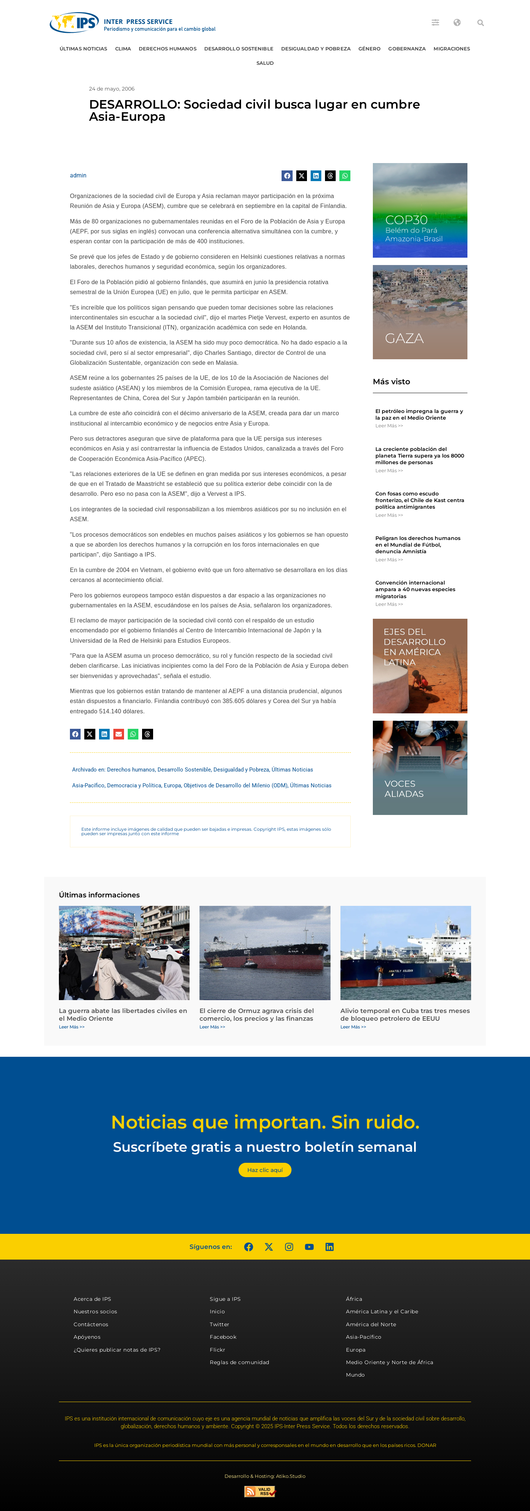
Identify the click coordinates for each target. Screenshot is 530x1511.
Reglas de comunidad (239, 1362)
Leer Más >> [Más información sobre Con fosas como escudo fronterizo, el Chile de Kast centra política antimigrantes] (389, 515)
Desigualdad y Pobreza (316, 49)
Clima (123, 49)
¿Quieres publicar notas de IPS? (117, 1349)
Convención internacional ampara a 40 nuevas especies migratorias (415, 589)
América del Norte (371, 1324)
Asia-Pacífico (88, 785)
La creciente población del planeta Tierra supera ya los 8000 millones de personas (419, 456)
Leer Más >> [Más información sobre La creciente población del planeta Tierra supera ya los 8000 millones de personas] (389, 470)
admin (78, 175)
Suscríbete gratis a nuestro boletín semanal (265, 1146)
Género (369, 49)
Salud (265, 63)
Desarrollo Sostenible (238, 49)
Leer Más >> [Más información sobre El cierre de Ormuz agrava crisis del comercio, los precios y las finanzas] (212, 1027)
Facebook (223, 1337)
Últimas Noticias (83, 49)
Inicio (217, 1311)
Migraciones (452, 49)
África (354, 1299)
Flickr (217, 1349)
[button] (480, 22)
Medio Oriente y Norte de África (390, 1362)
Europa (172, 785)
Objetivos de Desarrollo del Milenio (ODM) (235, 785)
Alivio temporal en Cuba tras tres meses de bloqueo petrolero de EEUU (405, 1014)
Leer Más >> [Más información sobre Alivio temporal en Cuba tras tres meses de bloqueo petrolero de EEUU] (353, 1027)
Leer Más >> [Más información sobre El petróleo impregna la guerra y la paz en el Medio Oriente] (389, 425)
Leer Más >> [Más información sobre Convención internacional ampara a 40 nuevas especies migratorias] (389, 604)
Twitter (220, 1324)
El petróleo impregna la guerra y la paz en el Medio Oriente (419, 414)
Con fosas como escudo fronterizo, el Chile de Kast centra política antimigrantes (419, 500)
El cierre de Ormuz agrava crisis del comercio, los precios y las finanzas (256, 1014)
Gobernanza (407, 49)
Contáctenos (91, 1324)
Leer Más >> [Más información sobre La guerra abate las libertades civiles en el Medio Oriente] (72, 1027)
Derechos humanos (168, 49)
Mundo (355, 1374)
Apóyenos (87, 1337)
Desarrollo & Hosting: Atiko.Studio (265, 1476)
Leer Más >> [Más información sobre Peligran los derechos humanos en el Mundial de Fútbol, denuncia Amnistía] (389, 559)
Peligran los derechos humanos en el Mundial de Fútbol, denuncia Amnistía (417, 545)
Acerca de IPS (93, 1299)
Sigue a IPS (225, 1299)
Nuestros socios (95, 1311)
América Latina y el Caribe (382, 1311)
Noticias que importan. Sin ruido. (265, 1122)
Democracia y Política (134, 785)
